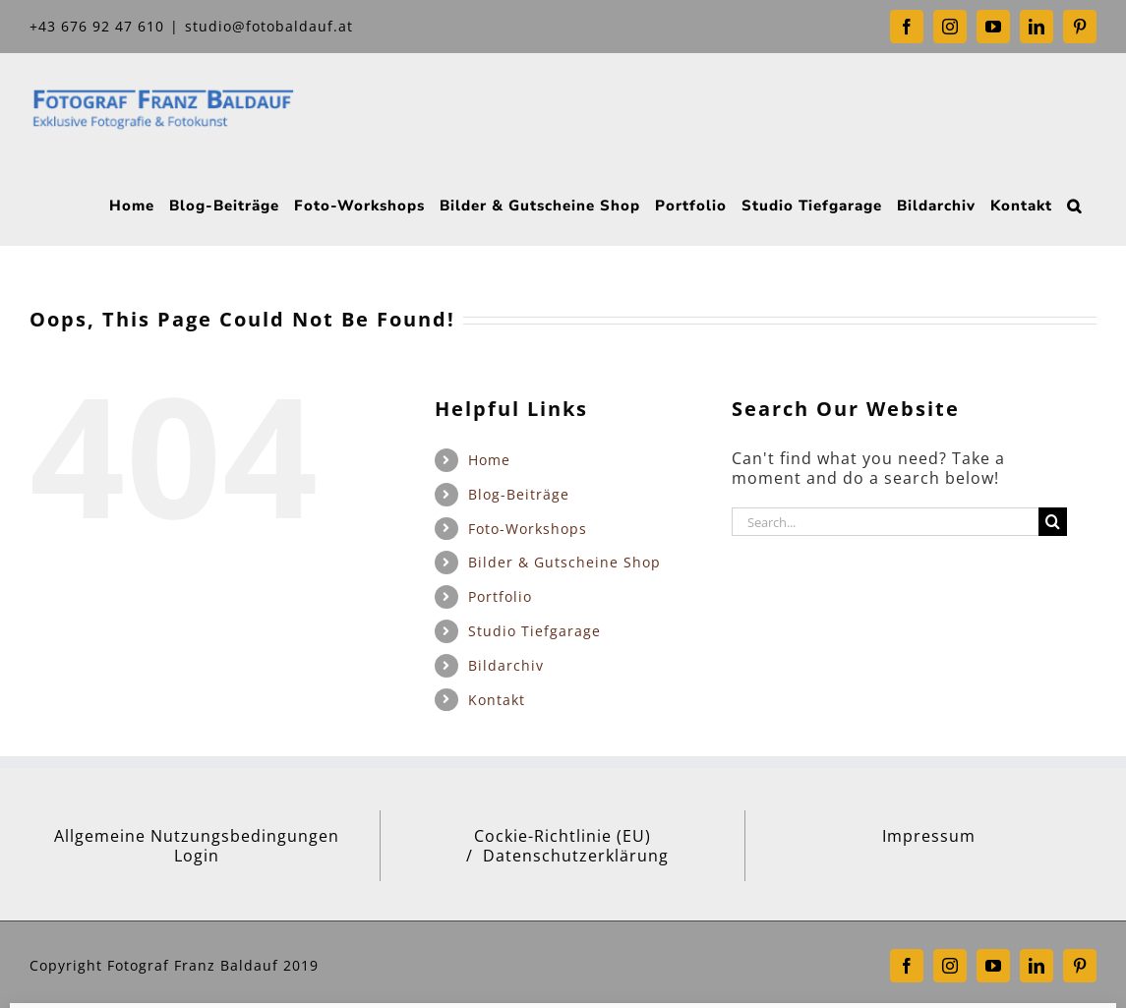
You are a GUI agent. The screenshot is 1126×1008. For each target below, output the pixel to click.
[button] (1074, 203)
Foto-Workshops (527, 528)
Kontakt (496, 699)
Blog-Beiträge (518, 494)
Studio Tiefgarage (534, 631)
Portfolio (500, 596)
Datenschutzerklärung (576, 855)
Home (489, 459)
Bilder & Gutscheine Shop (564, 562)
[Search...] (885, 521)
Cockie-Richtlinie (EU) (562, 836)
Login (196, 855)
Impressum (929, 836)
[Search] (1052, 521)
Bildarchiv (506, 665)
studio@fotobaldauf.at (269, 26)
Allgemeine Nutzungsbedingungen (196, 836)
